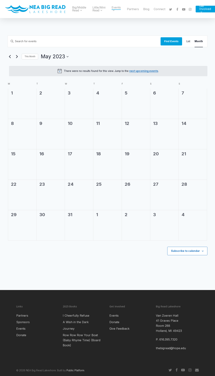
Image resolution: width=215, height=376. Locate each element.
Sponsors (23, 322)
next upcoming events (143, 70)
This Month (30, 56)
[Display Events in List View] (188, 41)
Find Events (171, 41)
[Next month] (17, 56)
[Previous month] (10, 56)
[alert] (108, 71)
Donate (21, 335)
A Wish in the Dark (76, 322)
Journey (68, 328)
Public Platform (75, 370)
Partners (22, 315)
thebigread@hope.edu (171, 348)
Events (20, 328)
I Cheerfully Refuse (76, 315)
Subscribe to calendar (185, 250)
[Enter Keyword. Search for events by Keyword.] (84, 41)
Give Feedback (119, 328)
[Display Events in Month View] (199, 41)
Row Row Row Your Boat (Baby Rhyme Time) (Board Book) (81, 340)
